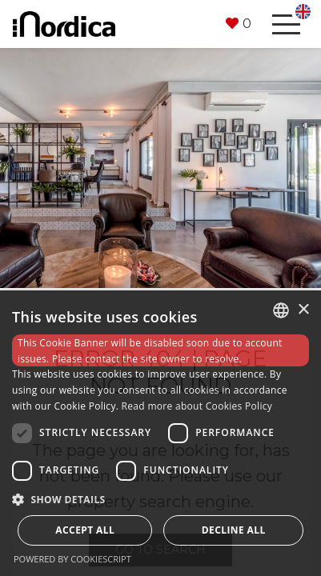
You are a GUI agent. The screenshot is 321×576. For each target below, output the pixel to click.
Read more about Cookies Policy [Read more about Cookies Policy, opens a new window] (197, 406)
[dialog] (160, 433)
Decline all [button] (234, 530)
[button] (238, 24)
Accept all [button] (84, 530)
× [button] (303, 310)
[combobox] (281, 310)
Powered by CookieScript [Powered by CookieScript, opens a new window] (72, 559)
